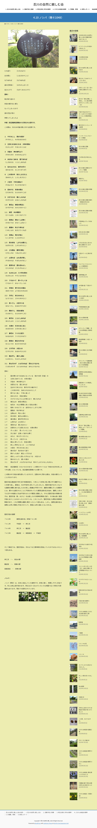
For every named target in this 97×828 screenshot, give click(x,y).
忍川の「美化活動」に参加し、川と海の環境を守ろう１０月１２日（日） (85, 102)
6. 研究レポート (22, 815)
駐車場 (81, 622)
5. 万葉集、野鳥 (10, 815)
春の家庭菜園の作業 (85, 447)
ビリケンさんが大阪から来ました (85, 47)
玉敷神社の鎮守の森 (85, 415)
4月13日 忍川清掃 (84, 232)
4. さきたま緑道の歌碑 (80, 812)
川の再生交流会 (83, 57)
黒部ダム (81, 178)
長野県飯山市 (83, 275)
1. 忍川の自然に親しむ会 (33, 812)
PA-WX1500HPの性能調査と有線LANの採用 (85, 394)
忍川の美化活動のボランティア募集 (85, 169)
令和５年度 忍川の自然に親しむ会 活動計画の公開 (85, 503)
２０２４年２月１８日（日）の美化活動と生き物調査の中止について (85, 569)
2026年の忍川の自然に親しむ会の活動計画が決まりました (85, 37)
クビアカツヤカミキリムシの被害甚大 (85, 265)
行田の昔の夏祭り (84, 601)
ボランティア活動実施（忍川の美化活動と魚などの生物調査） (85, 363)
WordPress (38, 823)
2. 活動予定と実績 (48, 812)
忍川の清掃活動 (83, 404)
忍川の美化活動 (83, 146)
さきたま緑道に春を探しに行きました (85, 773)
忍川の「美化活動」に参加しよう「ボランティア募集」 (85, 427)
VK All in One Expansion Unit (61, 823)
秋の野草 (81, 686)
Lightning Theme (47, 823)
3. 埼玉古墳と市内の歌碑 (64, 812)
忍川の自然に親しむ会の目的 (14, 812)
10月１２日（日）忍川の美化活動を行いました (85, 90)
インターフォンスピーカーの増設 (85, 137)
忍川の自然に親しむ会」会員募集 (85, 535)
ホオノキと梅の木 (84, 740)
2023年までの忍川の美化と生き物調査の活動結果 (85, 557)
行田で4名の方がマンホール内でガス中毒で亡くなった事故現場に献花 (85, 115)
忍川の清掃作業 (83, 317)
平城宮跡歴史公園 (84, 307)
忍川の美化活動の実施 (85, 189)
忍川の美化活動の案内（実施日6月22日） (85, 201)
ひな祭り (81, 523)
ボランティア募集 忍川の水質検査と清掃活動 (85, 330)
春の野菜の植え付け (85, 437)
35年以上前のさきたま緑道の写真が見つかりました (85, 710)
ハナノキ (81, 654)
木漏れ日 (81, 697)
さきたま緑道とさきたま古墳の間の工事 (85, 612)
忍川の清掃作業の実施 (85, 469)
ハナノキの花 (83, 644)
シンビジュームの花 (85, 512)
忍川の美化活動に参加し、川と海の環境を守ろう (85, 492)
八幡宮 (81, 633)
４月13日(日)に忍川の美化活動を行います (85, 244)
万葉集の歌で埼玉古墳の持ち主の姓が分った (85, 784)
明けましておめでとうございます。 (85, 79)
